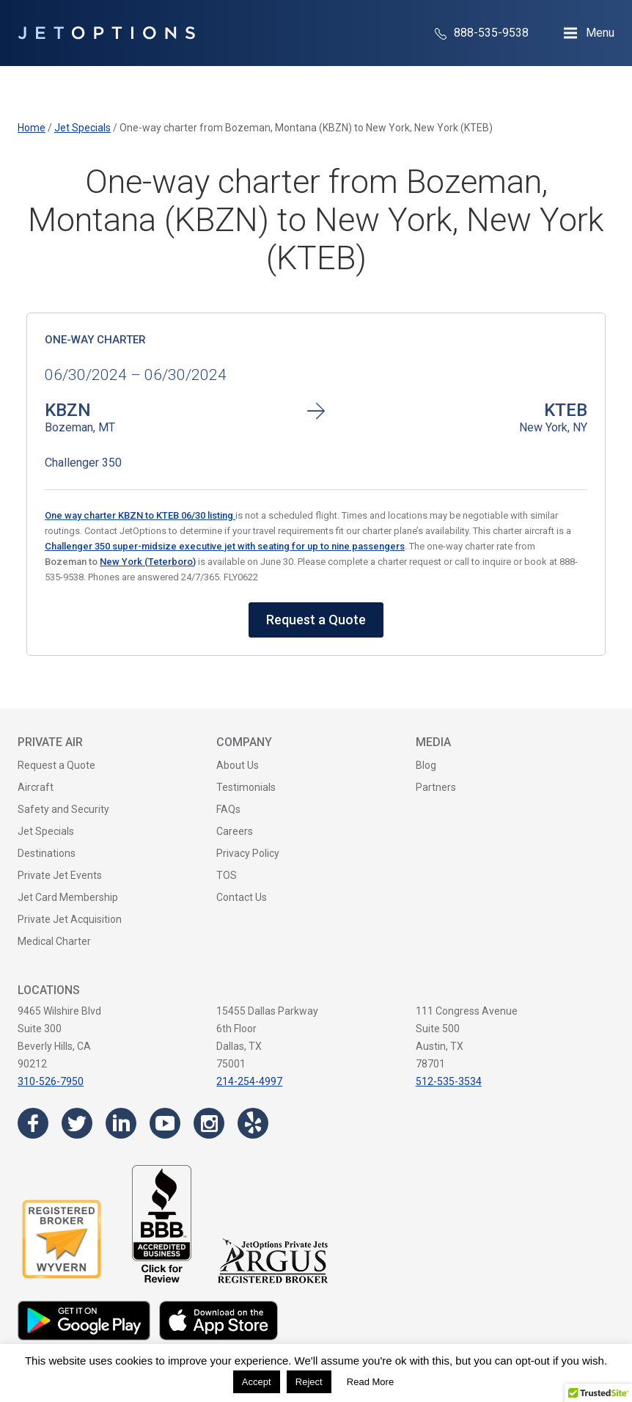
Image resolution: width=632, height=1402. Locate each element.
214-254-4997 (249, 1081)
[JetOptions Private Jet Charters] (106, 33)
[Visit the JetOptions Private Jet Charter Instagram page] (209, 1123)
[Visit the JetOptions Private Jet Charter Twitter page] (77, 1123)
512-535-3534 (449, 1081)
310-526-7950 (51, 1081)
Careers (234, 831)
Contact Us (241, 897)
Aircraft (36, 787)
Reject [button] (309, 1381)
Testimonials (246, 787)
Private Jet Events (60, 875)
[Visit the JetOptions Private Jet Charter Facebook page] (33, 1123)
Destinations (47, 853)
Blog (426, 765)
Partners (436, 787)
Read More (370, 1381)
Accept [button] (256, 1381)
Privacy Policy (247, 853)
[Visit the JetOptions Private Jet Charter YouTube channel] (165, 1123)
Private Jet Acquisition (70, 919)
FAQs (228, 809)
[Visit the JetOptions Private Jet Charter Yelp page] (253, 1123)
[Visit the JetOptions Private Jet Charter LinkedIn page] (121, 1123)
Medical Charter (54, 941)
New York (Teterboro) (148, 561)
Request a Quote (316, 619)
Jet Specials (46, 831)
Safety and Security (63, 809)
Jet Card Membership (68, 897)
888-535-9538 (482, 33)
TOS (226, 875)
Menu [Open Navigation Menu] (600, 33)
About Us (237, 765)
